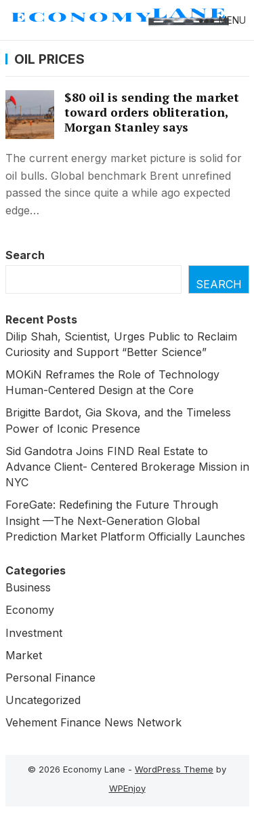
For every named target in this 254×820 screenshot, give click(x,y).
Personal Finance (50, 677)
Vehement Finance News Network (93, 722)
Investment (33, 633)
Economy (29, 610)
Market (23, 655)
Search (25, 255)
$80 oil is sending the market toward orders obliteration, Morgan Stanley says (151, 112)
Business (28, 587)
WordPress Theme (174, 769)
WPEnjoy (127, 788)
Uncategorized (43, 700)
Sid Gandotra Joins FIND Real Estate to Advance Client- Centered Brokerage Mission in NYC (127, 466)
